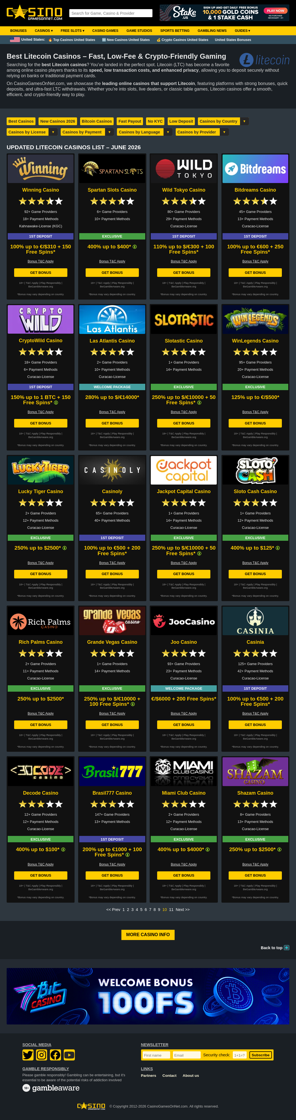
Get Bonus (40, 273)
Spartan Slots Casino (112, 189)
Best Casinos (21, 121)
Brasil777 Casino (112, 793)
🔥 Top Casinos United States (71, 40)
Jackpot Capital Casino (184, 491)
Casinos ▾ (44, 31)
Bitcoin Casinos (97, 121)
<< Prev (113, 909)
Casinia (255, 642)
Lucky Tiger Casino (40, 491)
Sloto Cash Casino (255, 491)
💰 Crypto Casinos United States (182, 40)
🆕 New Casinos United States (126, 40)
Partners (148, 1075)
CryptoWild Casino (40, 340)
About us (191, 1075)
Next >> (183, 909)
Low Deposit (181, 121)
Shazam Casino (255, 793)
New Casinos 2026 (57, 121)
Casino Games (105, 31)
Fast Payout (130, 121)
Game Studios (139, 31)
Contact (169, 1075)
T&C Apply (32, 282)
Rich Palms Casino (40, 642)
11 (171, 909)
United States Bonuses (233, 40)
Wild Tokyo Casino (183, 189)
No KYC (155, 121)
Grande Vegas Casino (112, 642)
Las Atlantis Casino (112, 340)
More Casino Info (148, 934)
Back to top (271, 948)
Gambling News (212, 31)
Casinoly (112, 491)
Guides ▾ (242, 31)
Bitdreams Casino (255, 189)
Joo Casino (184, 642)
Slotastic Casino (184, 340)
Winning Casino (40, 189)
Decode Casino (40, 793)
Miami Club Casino (183, 793)
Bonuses (18, 31)
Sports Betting (174, 31)
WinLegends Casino (255, 340)
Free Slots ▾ (72, 31)
